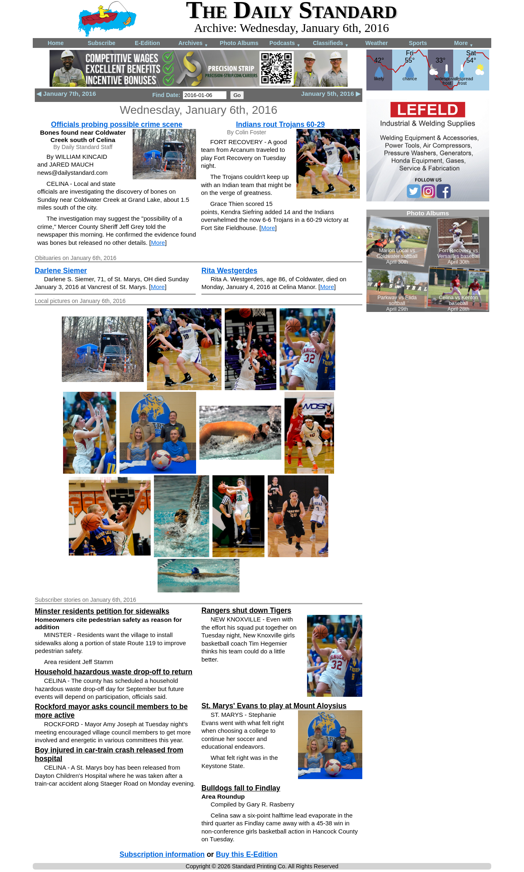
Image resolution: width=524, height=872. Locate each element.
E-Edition (147, 43)
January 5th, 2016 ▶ (331, 93)
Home (56, 43)
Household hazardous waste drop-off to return (113, 672)
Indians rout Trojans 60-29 (280, 124)
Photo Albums (239, 43)
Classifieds (331, 43)
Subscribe (101, 43)
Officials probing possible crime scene (117, 124)
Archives (193, 43)
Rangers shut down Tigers (246, 610)
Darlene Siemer (61, 271)
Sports (418, 43)
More (463, 43)
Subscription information (162, 854)
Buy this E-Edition (247, 854)
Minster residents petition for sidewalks (102, 611)
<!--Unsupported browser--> (427, 261)
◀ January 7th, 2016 (66, 93)
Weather (377, 43)
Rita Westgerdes (229, 271)
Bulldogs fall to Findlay (240, 788)
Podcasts (284, 43)
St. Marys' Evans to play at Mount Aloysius (274, 706)
